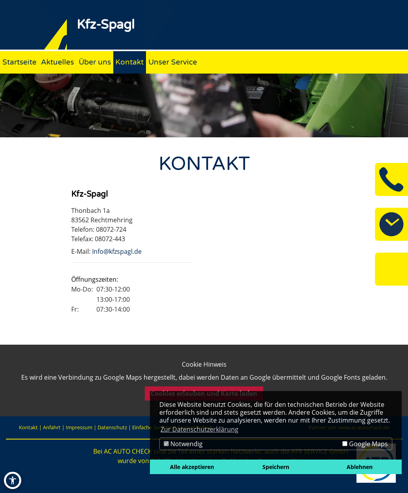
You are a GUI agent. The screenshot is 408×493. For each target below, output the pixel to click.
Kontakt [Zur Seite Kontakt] (129, 61)
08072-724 (111, 229)
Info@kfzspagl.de (117, 251)
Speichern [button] (275, 467)
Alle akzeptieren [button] (192, 467)
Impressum (79, 427)
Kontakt (28, 427)
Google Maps (365, 443)
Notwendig (183, 443)
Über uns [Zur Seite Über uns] (95, 61)
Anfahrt (52, 427)
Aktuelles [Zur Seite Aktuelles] (57, 61)
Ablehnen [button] (360, 467)
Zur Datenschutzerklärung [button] (199, 429)
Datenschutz (112, 427)
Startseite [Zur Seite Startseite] (19, 61)
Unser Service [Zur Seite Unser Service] (172, 61)
